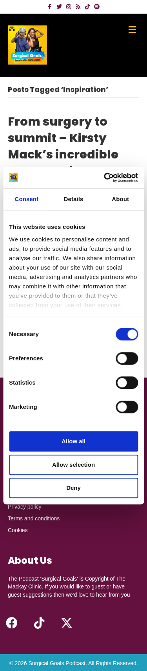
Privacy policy (25, 507)
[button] (12, 623)
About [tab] (120, 199)
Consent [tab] (26, 199)
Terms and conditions (34, 518)
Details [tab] (73, 199)
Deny (73, 487)
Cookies (18, 530)
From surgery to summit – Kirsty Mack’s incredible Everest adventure (65, 146)
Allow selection (73, 464)
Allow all (73, 441)
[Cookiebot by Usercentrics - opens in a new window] (104, 178)
